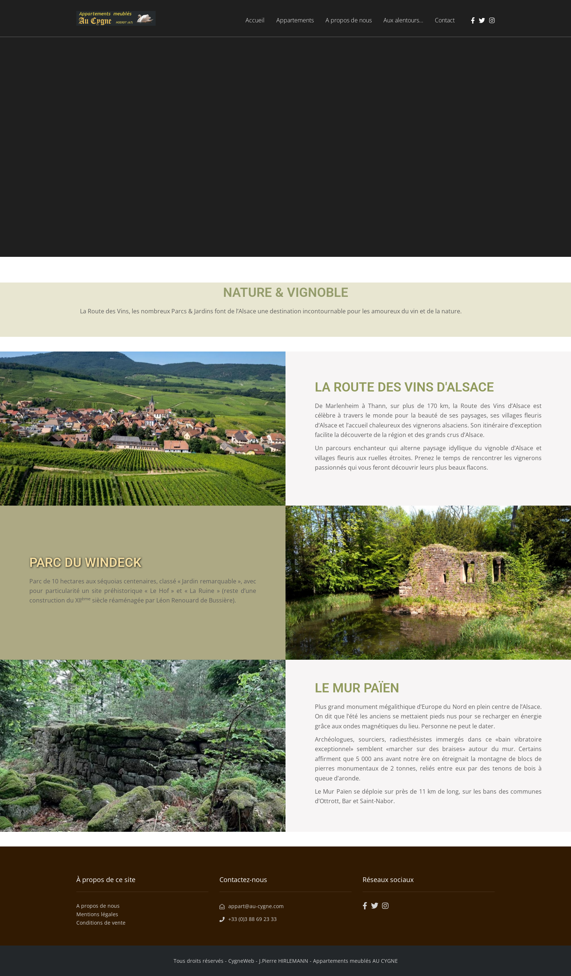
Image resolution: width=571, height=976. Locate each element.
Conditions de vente (101, 922)
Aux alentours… (403, 20)
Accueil (255, 20)
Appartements (295, 20)
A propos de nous (348, 20)
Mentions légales (97, 914)
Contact (445, 20)
